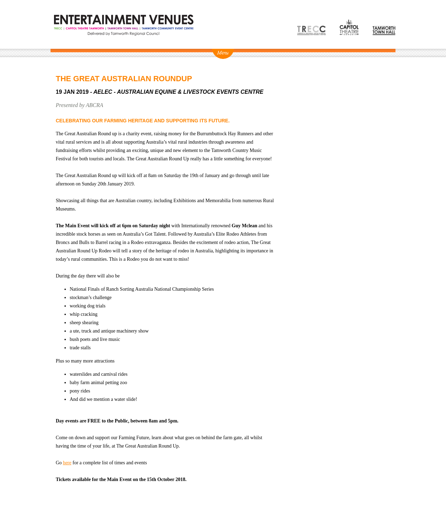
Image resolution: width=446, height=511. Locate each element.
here (67, 462)
